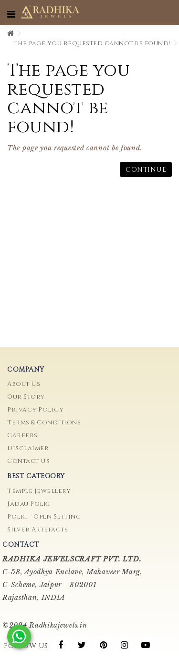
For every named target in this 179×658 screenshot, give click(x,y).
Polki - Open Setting (44, 516)
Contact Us (28, 461)
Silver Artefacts (37, 529)
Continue (146, 169)
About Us (23, 384)
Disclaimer (28, 448)
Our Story (26, 397)
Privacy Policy (35, 409)
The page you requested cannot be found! (91, 43)
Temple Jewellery (39, 491)
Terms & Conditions (44, 422)
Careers (22, 435)
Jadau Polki (29, 504)
